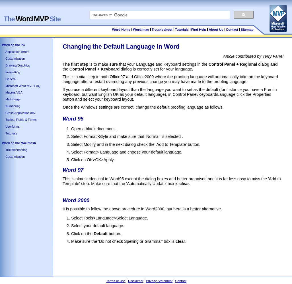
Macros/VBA (13, 92)
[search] (159, 15)
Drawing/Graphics (17, 65)
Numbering (12, 106)
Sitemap (247, 29)
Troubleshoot (162, 29)
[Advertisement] (166, 258)
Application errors (17, 51)
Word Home (121, 29)
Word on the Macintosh (19, 143)
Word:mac (141, 29)
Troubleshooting (16, 150)
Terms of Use (116, 281)
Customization (15, 58)
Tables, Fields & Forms (21, 119)
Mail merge (12, 99)
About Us (216, 29)
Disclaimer (135, 281)
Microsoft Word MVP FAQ (22, 86)
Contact (232, 29)
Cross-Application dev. (20, 113)
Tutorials (182, 29)
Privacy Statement (159, 281)
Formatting (12, 72)
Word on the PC (13, 45)
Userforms (12, 126)
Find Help (198, 29)
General (10, 79)
